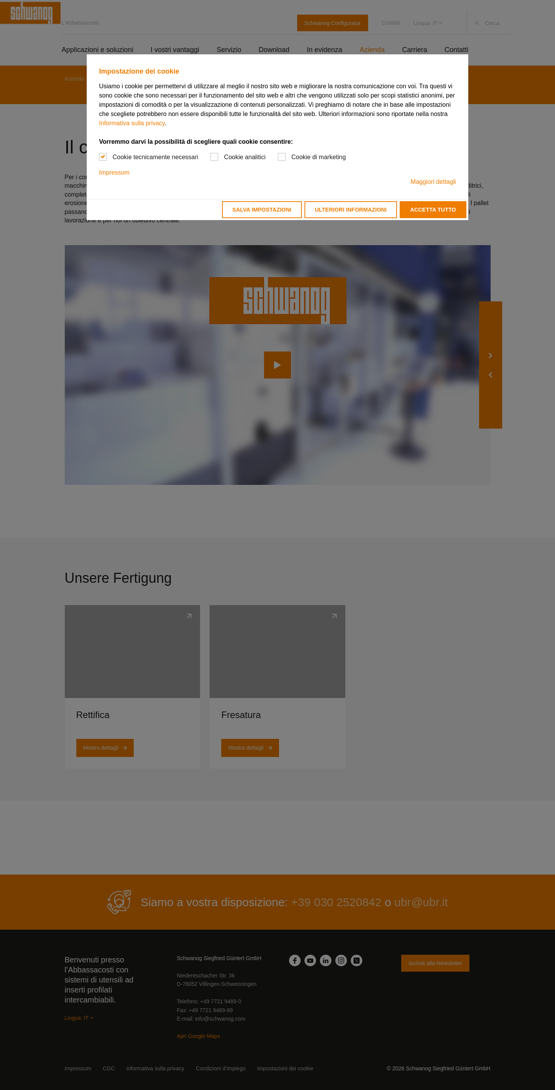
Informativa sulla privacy (132, 123)
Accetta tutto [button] (433, 210)
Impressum (114, 172)
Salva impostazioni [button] (261, 210)
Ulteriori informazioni (351, 210)
